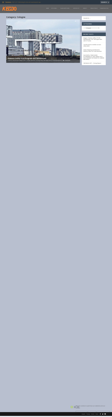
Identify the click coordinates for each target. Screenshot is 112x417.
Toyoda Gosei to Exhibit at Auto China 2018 (92, 46)
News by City (76, 9)
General (13, 314)
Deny (92, 412)
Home (47, 9)
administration (15, 61)
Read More (12, 114)
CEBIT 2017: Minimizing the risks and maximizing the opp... (26, 2)
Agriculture (63, 147)
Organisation (15, 147)
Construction (48, 149)
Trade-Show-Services (57, 61)
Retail (47, 61)
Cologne (28, 61)
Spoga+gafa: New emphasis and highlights (60, 145)
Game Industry (57, 93)
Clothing (28, 146)
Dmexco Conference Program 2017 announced (27, 59)
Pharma (20, 147)
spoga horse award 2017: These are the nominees (24, 144)
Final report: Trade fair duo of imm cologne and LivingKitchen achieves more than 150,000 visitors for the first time (61, 374)
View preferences (103, 412)
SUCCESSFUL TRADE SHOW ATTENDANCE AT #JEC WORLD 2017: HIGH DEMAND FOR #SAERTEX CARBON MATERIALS (93, 58)
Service (50, 61)
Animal (24, 146)
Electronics (33, 61)
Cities (27, 259)
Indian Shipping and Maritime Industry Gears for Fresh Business (92, 51)
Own (44, 61)
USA (53, 95)
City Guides (54, 9)
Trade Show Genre (64, 9)
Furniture (37, 146)
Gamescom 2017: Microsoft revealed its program (62, 90)
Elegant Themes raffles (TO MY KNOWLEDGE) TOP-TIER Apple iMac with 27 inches (92, 40)
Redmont (75, 93)
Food (33, 201)
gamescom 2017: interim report (18, 310)
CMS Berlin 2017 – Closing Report (92, 64)
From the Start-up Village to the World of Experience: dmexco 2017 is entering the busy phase (61, 202)
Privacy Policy (94, 9)
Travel (72, 208)
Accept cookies (81, 412)
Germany (38, 61)
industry (52, 208)
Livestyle (10, 147)
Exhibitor (47, 93)
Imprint (85, 9)
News (42, 61)
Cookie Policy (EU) (104, 9)
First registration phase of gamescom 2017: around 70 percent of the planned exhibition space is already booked (60, 317)
